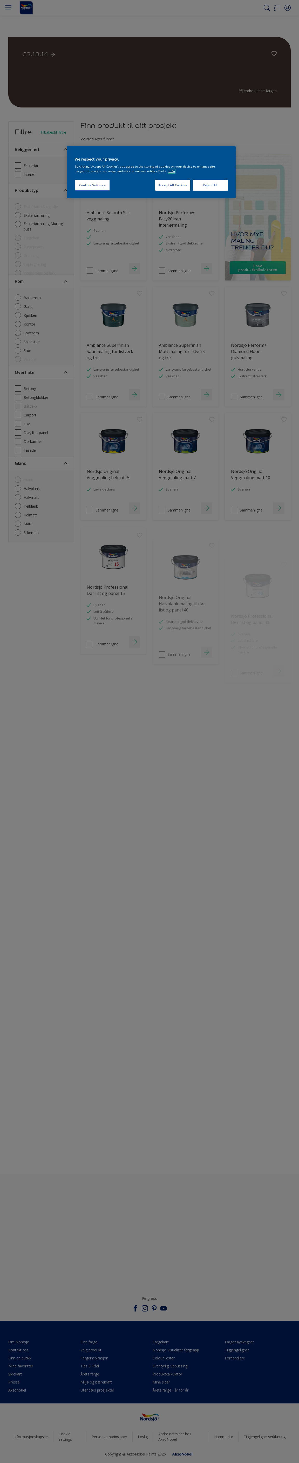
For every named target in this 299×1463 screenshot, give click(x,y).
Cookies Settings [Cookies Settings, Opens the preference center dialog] (92, 185)
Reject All (210, 185)
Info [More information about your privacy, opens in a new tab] (171, 171)
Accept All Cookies (172, 185)
